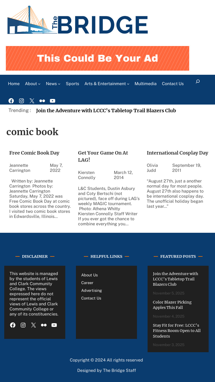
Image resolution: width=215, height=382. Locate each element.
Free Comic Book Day (34, 153)
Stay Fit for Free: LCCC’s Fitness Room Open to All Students (177, 331)
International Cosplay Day (177, 153)
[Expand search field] (197, 83)
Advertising (91, 290)
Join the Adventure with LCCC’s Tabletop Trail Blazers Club (106, 110)
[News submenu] (59, 83)
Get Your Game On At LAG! (103, 156)
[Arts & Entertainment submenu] (128, 83)
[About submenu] (39, 83)
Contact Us (91, 298)
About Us (89, 275)
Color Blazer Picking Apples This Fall (172, 305)
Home (14, 83)
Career (87, 282)
